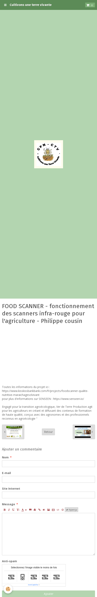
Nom (5, 457)
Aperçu (71, 509)
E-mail (6, 473)
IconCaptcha (33, 585)
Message (8, 504)
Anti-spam (9, 561)
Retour (48, 432)
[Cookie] (8, 589)
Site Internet (11, 488)
